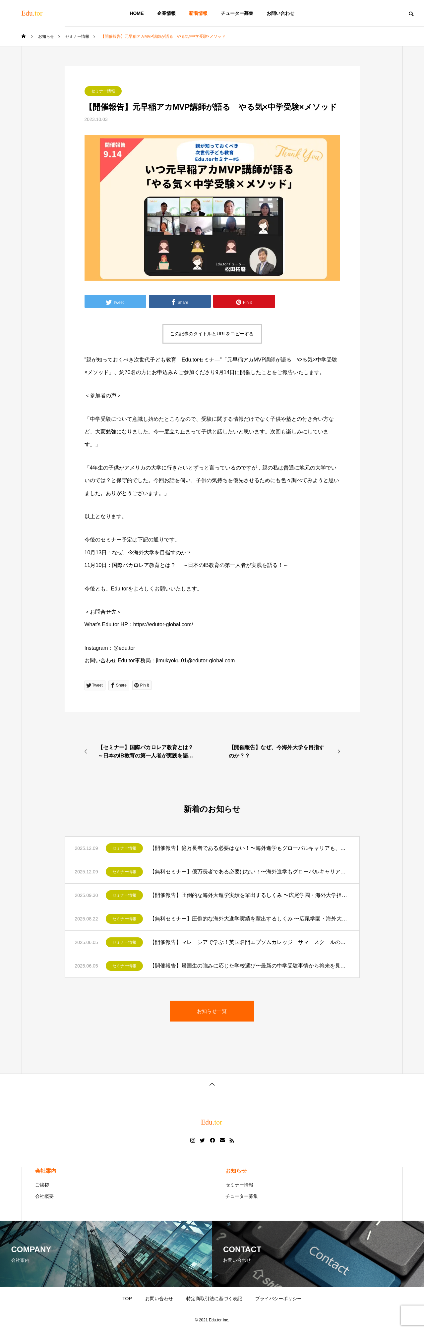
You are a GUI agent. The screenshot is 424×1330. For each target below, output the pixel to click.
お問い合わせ (280, 13)
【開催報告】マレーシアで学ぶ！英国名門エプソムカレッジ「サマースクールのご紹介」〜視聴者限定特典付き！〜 (249, 942)
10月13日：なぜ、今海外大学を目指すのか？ (138, 552)
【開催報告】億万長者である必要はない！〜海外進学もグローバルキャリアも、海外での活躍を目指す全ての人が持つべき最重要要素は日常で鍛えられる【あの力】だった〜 (249, 848)
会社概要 (44, 1196)
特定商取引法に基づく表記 (214, 1298)
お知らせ (236, 1171)
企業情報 (166, 13)
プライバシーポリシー (278, 1298)
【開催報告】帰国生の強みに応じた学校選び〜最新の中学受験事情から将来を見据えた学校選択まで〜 (249, 966)
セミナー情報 (103, 91)
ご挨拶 (42, 1185)
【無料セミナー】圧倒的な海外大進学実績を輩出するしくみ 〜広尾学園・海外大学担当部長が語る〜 (249, 918)
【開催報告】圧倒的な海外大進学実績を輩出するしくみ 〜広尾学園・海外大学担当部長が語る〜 (249, 895)
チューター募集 (237, 13)
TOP (127, 1298)
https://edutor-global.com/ (163, 624)
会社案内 (45, 1171)
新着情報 (198, 13)
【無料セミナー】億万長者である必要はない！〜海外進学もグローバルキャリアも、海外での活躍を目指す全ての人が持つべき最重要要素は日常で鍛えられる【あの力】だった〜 (249, 871)
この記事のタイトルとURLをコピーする (212, 333)
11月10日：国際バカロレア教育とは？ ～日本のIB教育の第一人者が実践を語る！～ (186, 565)
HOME (137, 13)
